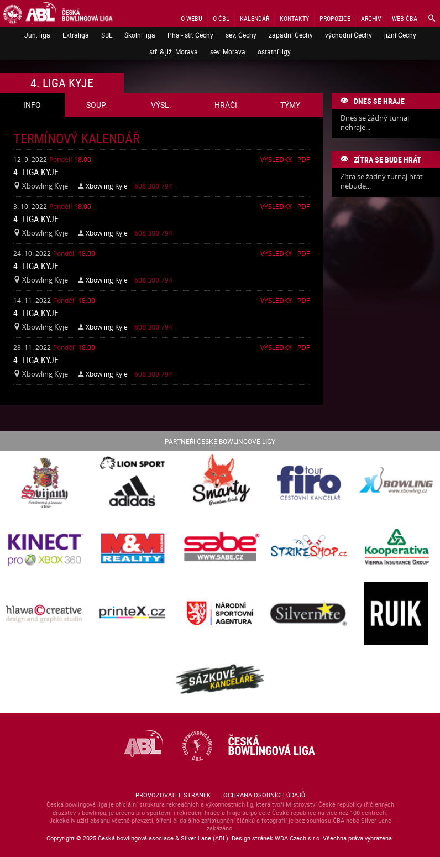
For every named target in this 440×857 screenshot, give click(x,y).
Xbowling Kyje (107, 185)
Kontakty (294, 18)
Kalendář (254, 18)
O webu (191, 18)
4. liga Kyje (36, 172)
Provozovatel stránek (173, 795)
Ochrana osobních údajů (264, 795)
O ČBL (221, 18)
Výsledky (276, 159)
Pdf (303, 159)
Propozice (334, 18)
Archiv (371, 18)
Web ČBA (404, 18)
